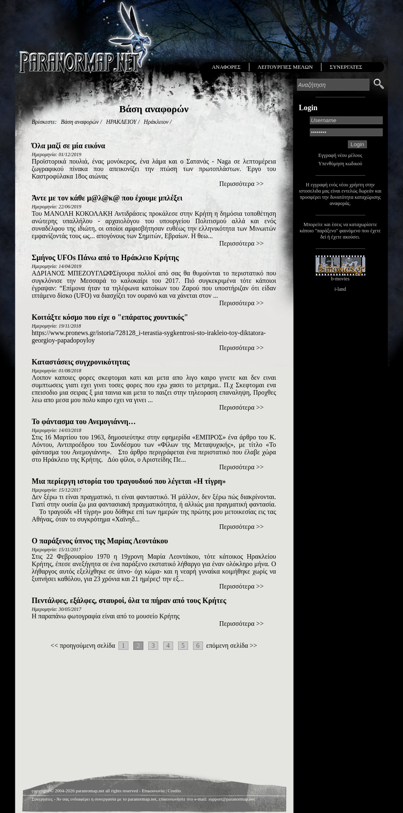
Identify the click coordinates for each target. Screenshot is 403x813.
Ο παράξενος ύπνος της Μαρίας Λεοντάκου (100, 541)
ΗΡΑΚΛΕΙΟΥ (121, 122)
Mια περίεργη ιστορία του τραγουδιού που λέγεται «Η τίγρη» (129, 481)
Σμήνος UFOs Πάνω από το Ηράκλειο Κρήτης (105, 257)
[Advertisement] (154, 709)
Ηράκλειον (156, 122)
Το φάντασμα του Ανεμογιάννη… (84, 421)
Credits (174, 790)
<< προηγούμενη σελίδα (83, 645)
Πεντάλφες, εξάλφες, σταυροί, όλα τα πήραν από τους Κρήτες (129, 600)
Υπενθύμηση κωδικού (340, 163)
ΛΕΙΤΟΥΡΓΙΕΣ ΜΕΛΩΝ (285, 67)
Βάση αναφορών (80, 122)
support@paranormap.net (231, 798)
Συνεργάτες (42, 798)
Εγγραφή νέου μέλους (340, 155)
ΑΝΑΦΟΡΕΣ (226, 67)
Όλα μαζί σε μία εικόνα (68, 146)
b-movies (340, 279)
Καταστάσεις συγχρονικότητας (81, 362)
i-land (340, 289)
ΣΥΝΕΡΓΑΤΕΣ (346, 67)
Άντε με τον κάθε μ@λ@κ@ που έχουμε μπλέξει (107, 198)
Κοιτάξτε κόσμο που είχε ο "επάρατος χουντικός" (110, 317)
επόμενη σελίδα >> (231, 645)
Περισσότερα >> (241, 183)
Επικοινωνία (153, 790)
